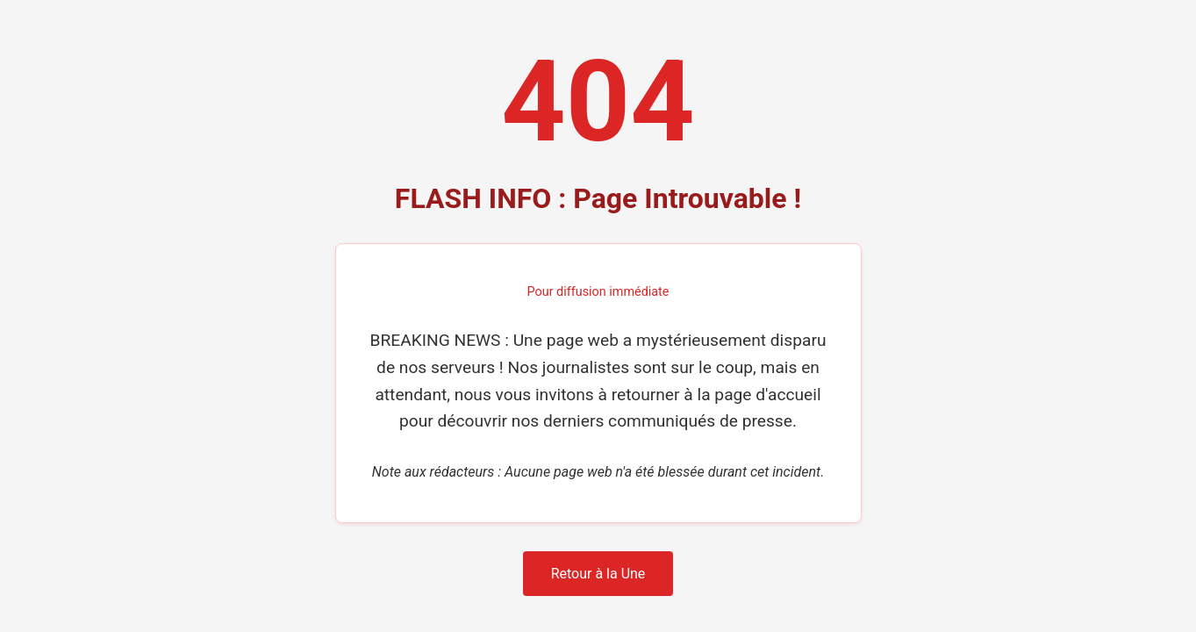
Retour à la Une (598, 573)
